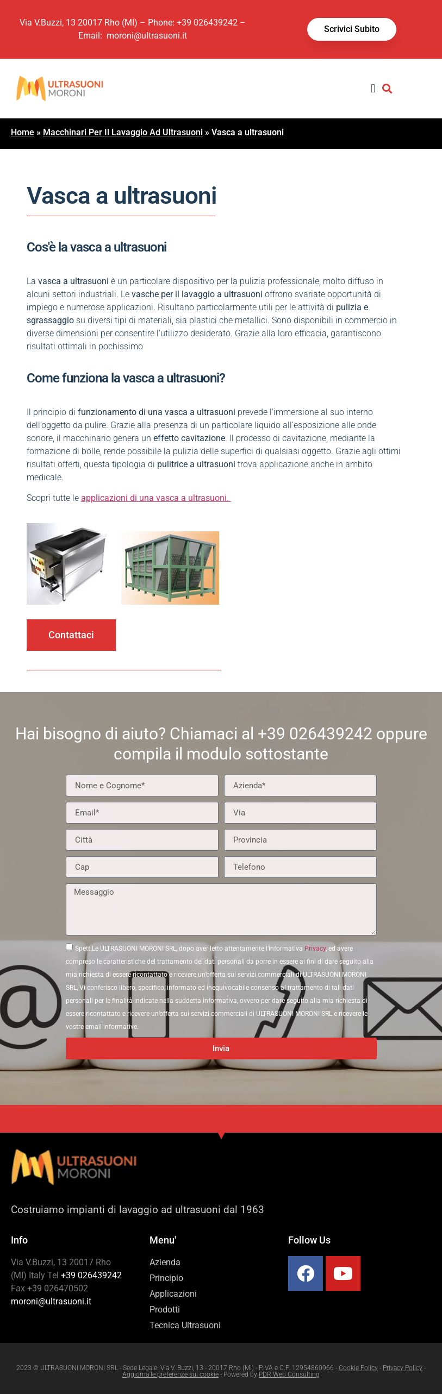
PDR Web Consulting (289, 1374)
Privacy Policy (402, 1368)
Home (22, 132)
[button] (373, 88)
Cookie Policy (358, 1368)
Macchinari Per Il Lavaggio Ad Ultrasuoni (123, 132)
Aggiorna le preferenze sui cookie (170, 1374)
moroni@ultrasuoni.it (145, 35)
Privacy (315, 948)
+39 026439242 (207, 22)
